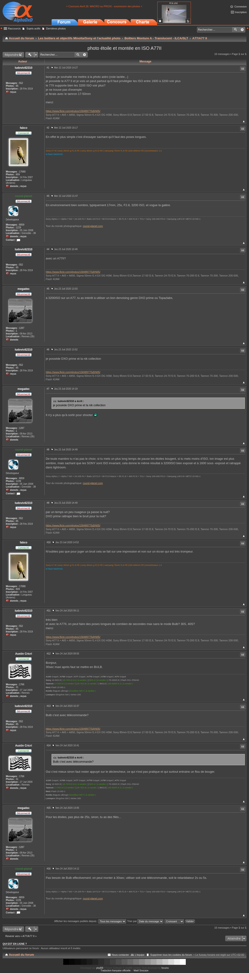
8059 (21, 224)
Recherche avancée (242, 29)
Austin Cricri (23, 653)
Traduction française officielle (116, 970)
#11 (49, 610)
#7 (48, 389)
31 (17, 687)
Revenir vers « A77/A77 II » (21, 936)
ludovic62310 (23, 67)
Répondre (12, 55)
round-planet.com (93, 226)
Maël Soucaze (141, 970)
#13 (49, 706)
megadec (24, 289)
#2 (48, 127)
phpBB (99, 968)
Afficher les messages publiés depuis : (90, 921)
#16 (49, 868)
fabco (23, 127)
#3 (48, 196)
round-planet (23, 196)
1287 (21, 328)
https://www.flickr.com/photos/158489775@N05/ (73, 111)
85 (17, 86)
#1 (48, 67)
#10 (49, 542)
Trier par (145, 921)
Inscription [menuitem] (241, 12)
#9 (48, 503)
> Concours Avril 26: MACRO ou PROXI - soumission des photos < (104, 6)
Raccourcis (14, 28)
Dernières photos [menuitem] (56, 28)
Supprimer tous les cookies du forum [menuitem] (171, 954)
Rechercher (235, 29)
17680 (22, 171)
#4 (48, 249)
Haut (243, 121)
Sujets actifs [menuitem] (33, 28)
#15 (49, 808)
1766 (21, 684)
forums (165, 968)
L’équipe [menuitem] (139, 954)
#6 (48, 349)
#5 (48, 288)
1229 (18, 227)
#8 (48, 449)
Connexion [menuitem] (240, 6)
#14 (49, 745)
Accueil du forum (21, 954)
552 (21, 83)
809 (18, 174)
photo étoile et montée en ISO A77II (124, 48)
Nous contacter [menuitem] (120, 954)
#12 (49, 653)
